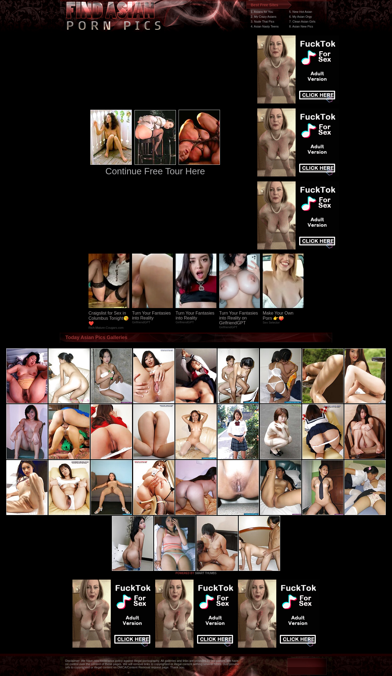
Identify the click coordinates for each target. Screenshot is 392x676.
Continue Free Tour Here (155, 171)
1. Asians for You (262, 11)
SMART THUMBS (205, 573)
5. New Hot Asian (300, 11)
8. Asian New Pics (301, 26)
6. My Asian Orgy (300, 16)
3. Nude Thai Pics (262, 21)
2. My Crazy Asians (263, 16)
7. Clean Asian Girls (302, 21)
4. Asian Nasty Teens (265, 26)
